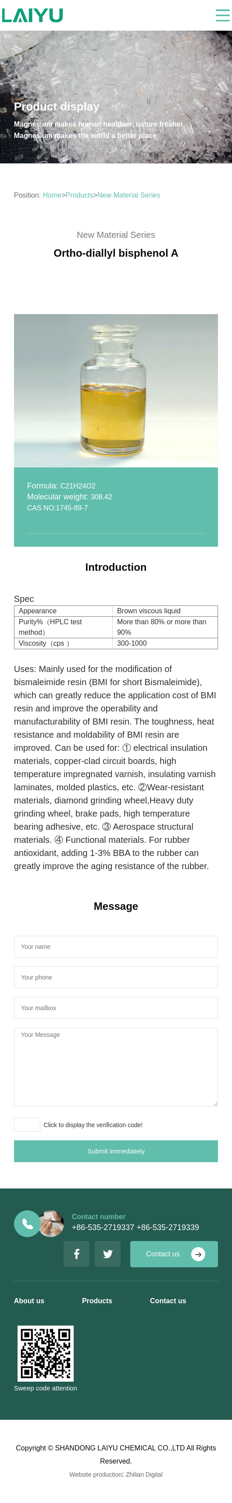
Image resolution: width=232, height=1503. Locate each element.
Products (79, 195)
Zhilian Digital (144, 1474)
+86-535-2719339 (167, 1227)
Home (52, 195)
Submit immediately (116, 1151)
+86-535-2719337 (103, 1227)
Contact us (162, 1254)
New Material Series (128, 195)
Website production (95, 1474)
